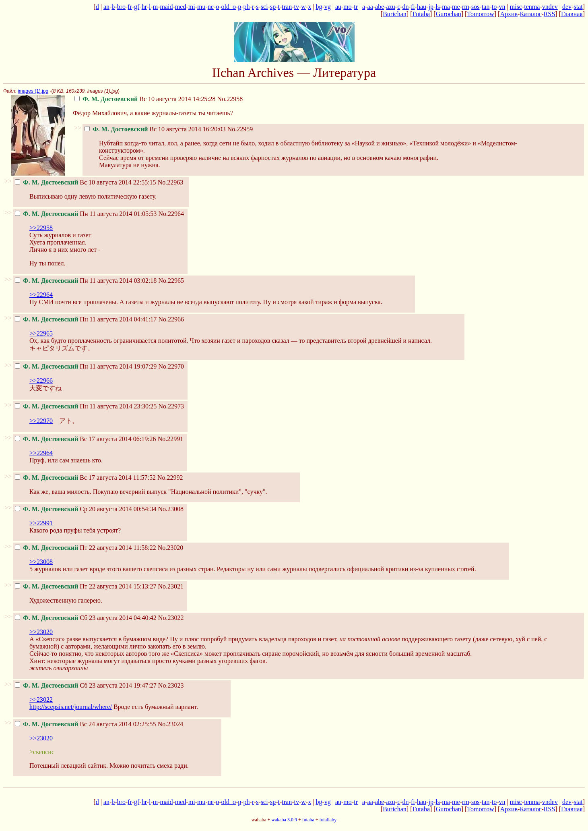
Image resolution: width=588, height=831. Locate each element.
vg (327, 6)
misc (516, 6)
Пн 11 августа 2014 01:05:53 (86, 213)
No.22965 (171, 280)
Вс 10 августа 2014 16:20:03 (155, 129)
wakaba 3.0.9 (284, 820)
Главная (572, 13)
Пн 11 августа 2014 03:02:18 (86, 280)
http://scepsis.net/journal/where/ (70, 706)
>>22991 (41, 523)
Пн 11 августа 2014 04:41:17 (86, 319)
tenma (532, 6)
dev (566, 6)
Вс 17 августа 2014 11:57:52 (85, 477)
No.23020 (171, 547)
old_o (228, 6)
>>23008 (41, 561)
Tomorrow (480, 13)
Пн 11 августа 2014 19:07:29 (86, 366)
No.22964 (171, 213)
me (456, 6)
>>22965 (41, 333)
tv (296, 6)
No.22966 (171, 319)
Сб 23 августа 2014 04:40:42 (86, 617)
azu (390, 6)
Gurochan (448, 13)
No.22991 (171, 438)
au (338, 6)
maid (166, 6)
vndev (550, 6)
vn (502, 6)
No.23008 (171, 509)
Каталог (530, 13)
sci (264, 6)
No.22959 (240, 129)
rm (465, 6)
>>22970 (41, 420)
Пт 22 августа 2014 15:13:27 (85, 586)
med (180, 6)
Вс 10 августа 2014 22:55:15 (85, 182)
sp (273, 6)
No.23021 (171, 586)
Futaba (421, 13)
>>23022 (41, 699)
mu (201, 6)
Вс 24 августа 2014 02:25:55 (85, 724)
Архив (509, 13)
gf (136, 6)
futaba (308, 820)
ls (437, 6)
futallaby (327, 820)
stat (578, 6)
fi (413, 6)
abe (379, 6)
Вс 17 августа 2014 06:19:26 (85, 438)
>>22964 (41, 294)
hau (421, 6)
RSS (549, 13)
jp (430, 6)
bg (319, 6)
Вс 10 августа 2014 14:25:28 (145, 98)
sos (475, 6)
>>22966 (41, 380)
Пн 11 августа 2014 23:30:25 (86, 406)
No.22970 (171, 366)
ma (446, 6)
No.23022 (171, 617)
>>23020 (41, 631)
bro (121, 6)
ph (246, 6)
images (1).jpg (33, 91)
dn (405, 6)
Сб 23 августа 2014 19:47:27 (86, 685)
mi (191, 6)
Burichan (394, 13)
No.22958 (230, 98)
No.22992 (170, 477)
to (494, 6)
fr (130, 6)
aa (370, 6)
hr (144, 6)
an (106, 6)
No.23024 (171, 724)
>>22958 (41, 227)
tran (287, 6)
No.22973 (171, 406)
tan (486, 6)
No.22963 (171, 182)
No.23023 (171, 685)
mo (347, 6)
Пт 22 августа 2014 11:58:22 (85, 547)
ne (211, 6)
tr (356, 6)
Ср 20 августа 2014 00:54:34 (85, 509)
